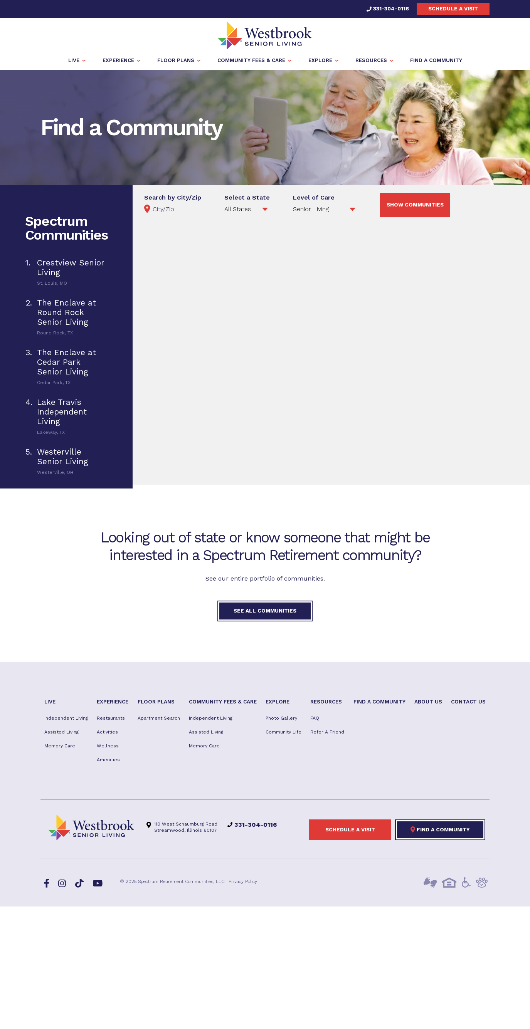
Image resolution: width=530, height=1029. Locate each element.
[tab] (66, 273)
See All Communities (265, 612)
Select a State (247, 199)
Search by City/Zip (172, 199)
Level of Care (314, 199)
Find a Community (440, 831)
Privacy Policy (243, 883)
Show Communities (415, 206)
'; (325, 210)
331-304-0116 (388, 8)
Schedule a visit (453, 8)
